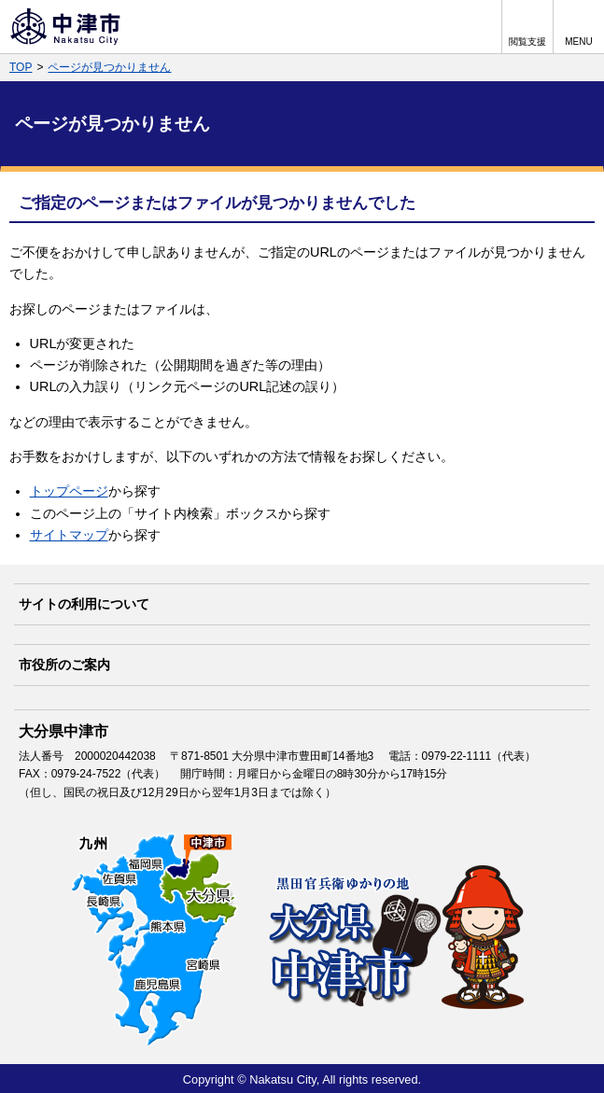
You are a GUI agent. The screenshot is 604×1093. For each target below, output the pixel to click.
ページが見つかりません (109, 67)
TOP (20, 67)
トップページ (69, 490)
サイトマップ (69, 534)
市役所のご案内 (64, 664)
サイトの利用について (84, 603)
